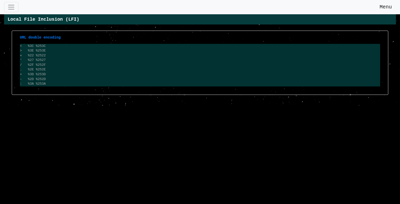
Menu (382, 7)
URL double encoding (40, 37)
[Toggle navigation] (11, 7)
